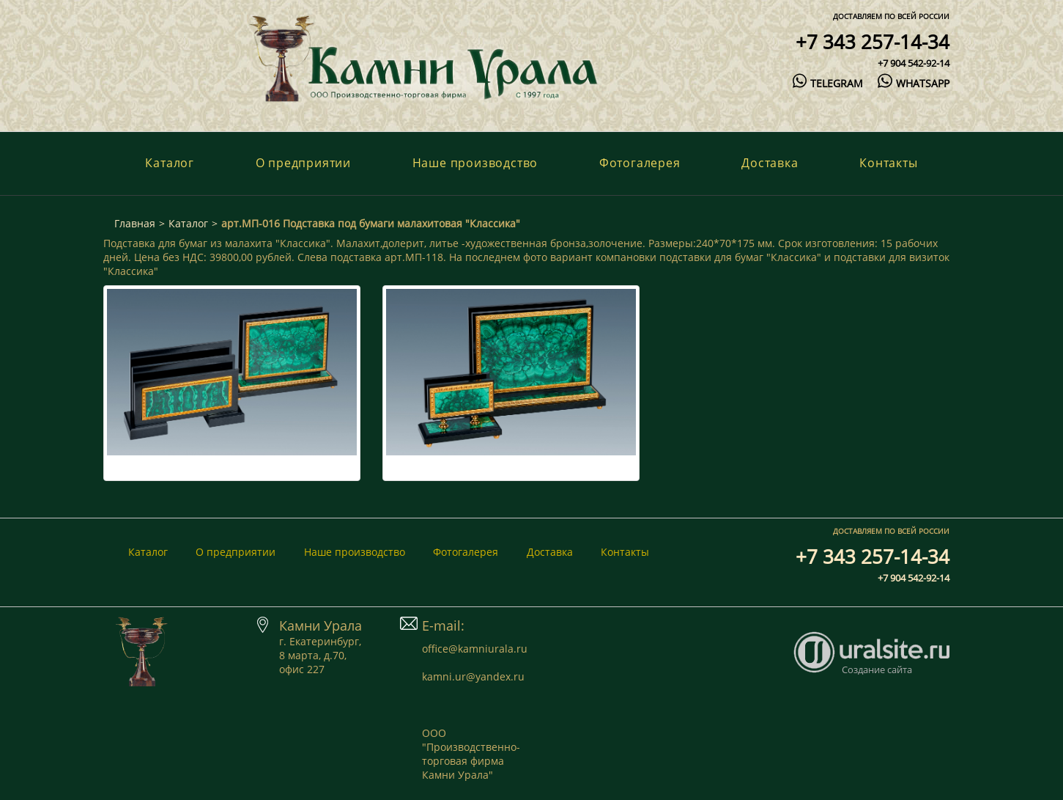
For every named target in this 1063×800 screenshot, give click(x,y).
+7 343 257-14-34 (872, 42)
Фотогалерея (640, 163)
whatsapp (913, 83)
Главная (134, 223)
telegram (828, 83)
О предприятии (303, 163)
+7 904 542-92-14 (913, 63)
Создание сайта (877, 669)
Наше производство (475, 163)
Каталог (169, 163)
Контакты (888, 163)
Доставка (769, 163)
